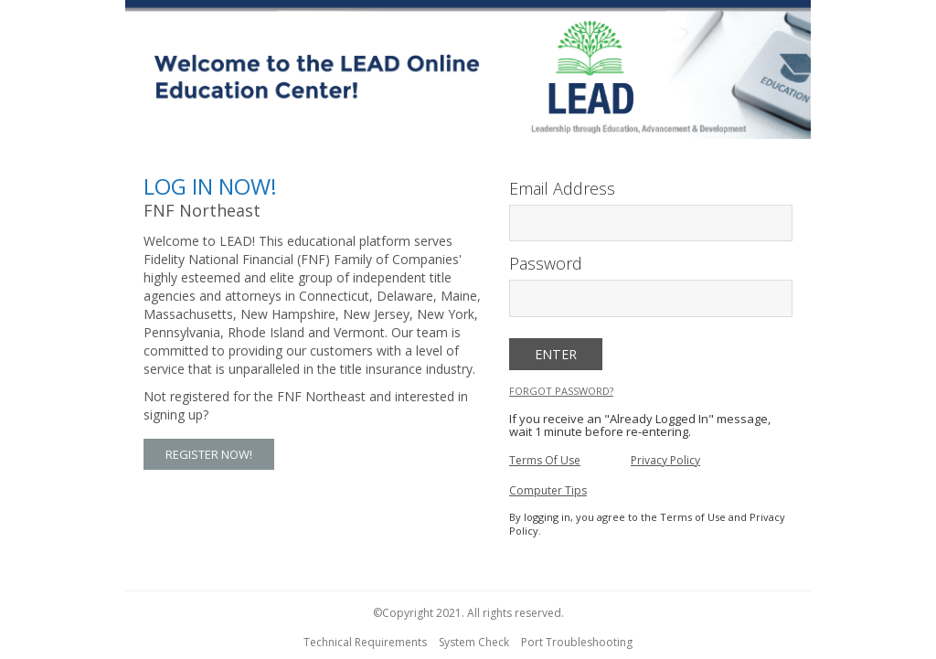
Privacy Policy (665, 460)
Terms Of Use (544, 460)
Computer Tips (548, 490)
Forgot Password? (561, 391)
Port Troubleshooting (577, 642)
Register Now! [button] (208, 454)
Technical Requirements (365, 642)
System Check (474, 642)
